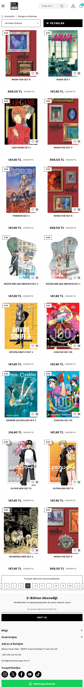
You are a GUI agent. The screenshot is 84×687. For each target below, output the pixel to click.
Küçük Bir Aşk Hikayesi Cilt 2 (21, 283)
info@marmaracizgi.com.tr (15, 660)
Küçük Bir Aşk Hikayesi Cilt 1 (63, 283)
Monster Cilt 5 (63, 556)
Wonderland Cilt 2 (21, 556)
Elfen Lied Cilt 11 (63, 488)
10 (70, 585)
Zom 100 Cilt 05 (63, 420)
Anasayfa (7, 16)
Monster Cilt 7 (63, 147)
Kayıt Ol (42, 617)
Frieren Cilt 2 (21, 215)
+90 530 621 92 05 (11, 654)
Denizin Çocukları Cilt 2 (21, 420)
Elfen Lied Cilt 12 (21, 488)
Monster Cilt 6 (63, 215)
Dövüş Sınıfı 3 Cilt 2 (21, 352)
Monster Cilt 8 (21, 79)
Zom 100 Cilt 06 (63, 352)
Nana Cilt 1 (63, 79)
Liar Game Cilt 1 (21, 147)
